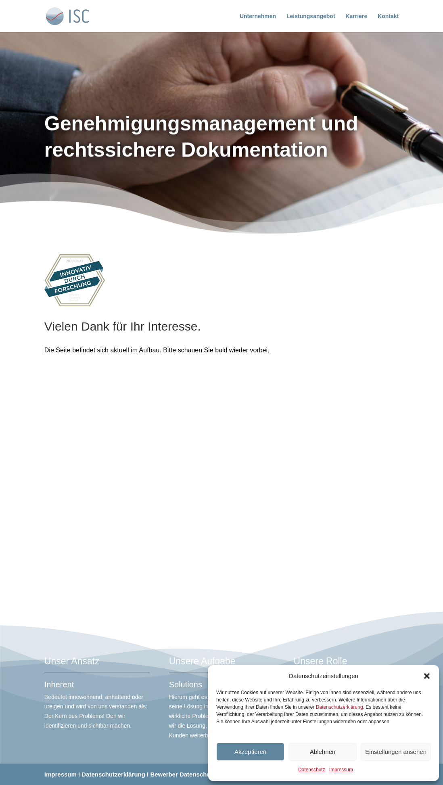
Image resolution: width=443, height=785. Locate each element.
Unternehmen (258, 16)
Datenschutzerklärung (339, 707)
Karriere (356, 16)
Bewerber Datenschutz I (184, 774)
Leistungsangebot (310, 16)
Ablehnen (322, 751)
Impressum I (62, 774)
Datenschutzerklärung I (114, 774)
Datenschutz (311, 769)
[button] (427, 676)
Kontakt (388, 16)
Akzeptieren (250, 751)
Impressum (341, 769)
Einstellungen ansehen (395, 751)
